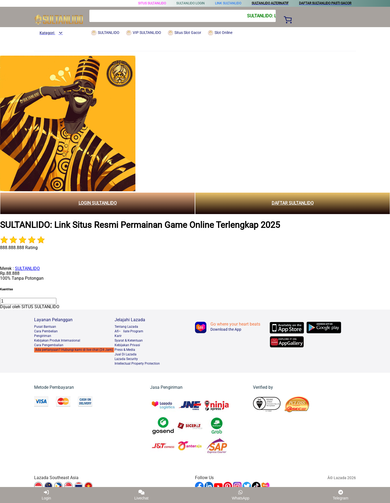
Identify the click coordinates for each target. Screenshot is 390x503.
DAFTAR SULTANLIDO (293, 203)
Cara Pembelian (46, 331)
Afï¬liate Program (129, 331)
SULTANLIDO (27, 268)
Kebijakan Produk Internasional (57, 340)
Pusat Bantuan (45, 327)
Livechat (141, 495)
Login (46, 495)
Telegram (340, 495)
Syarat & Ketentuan (129, 340)
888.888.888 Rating (19, 247)
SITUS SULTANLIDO (152, 3)
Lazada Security (126, 359)
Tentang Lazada (126, 327)
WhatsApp (240, 495)
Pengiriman (42, 336)
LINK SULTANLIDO (228, 3)
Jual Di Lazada (125, 354)
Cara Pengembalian (48, 345)
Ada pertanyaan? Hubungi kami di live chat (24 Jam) (74, 350)
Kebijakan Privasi (127, 345)
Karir (118, 336)
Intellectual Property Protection (137, 363)
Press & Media (125, 350)
